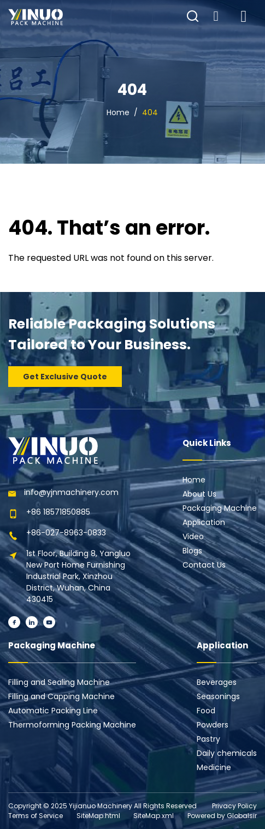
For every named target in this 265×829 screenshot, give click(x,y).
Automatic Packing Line (53, 710)
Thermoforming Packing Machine (72, 724)
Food (206, 710)
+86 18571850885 (58, 511)
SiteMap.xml (153, 815)
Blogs (192, 550)
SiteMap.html (98, 815)
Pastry (208, 738)
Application (203, 522)
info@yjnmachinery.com (71, 492)
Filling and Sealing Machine (59, 682)
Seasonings (218, 696)
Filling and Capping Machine (61, 696)
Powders (212, 724)
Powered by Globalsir (222, 815)
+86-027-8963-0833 (66, 532)
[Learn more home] (35, 17)
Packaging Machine (219, 508)
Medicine (214, 767)
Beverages (217, 682)
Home (118, 112)
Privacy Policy (234, 805)
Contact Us (204, 564)
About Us (199, 493)
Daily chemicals (227, 753)
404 (150, 112)
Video (193, 536)
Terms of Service (35, 815)
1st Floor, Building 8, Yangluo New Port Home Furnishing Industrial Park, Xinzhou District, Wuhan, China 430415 (78, 576)
